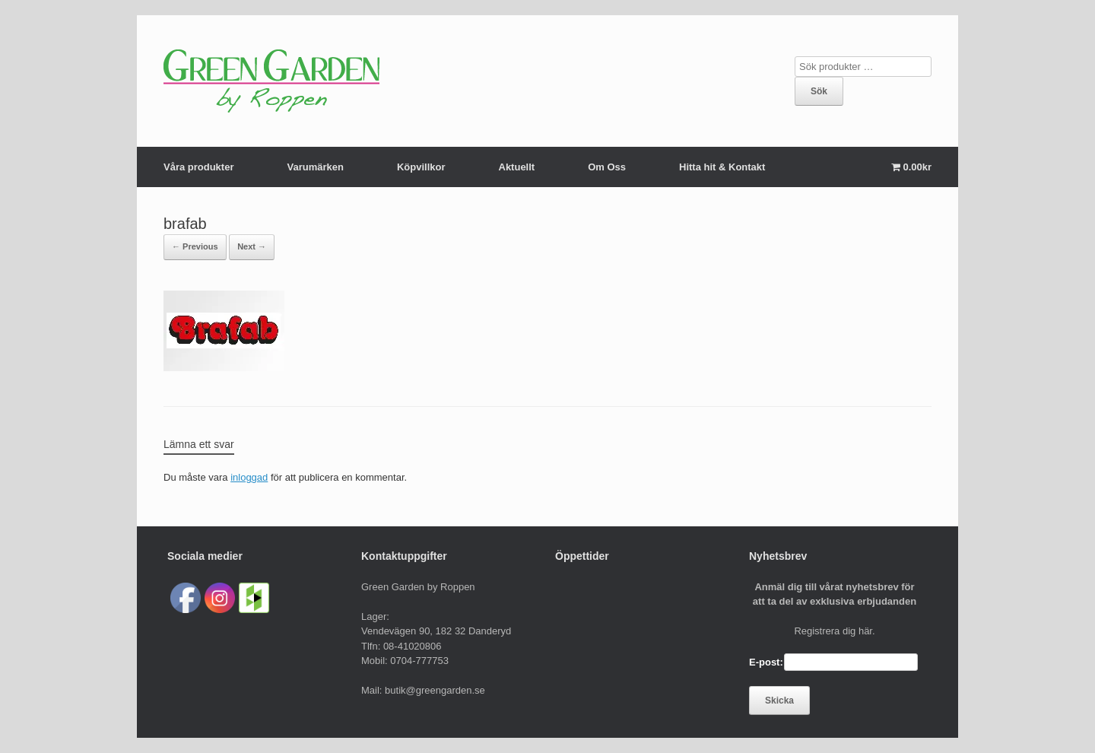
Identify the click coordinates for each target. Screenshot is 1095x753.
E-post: (766, 662)
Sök (819, 91)
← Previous (195, 246)
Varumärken (315, 167)
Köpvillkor (421, 167)
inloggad (249, 477)
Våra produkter (198, 167)
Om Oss (607, 167)
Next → (251, 246)
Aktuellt (517, 167)
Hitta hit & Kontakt (722, 167)
